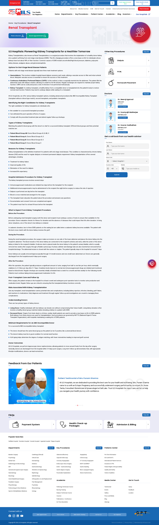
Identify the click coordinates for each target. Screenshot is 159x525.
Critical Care (35, 457)
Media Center (83, 9)
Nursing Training (61, 490)
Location (131, 493)
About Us (73, 9)
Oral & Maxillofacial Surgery (16, 479)
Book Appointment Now (125, 3)
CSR (91, 9)
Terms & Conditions (117, 522)
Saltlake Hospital (13, 441)
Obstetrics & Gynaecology (39, 470)
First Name (109, 142)
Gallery (106, 493)
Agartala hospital (45, 441)
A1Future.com (146, 522)
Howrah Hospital (34, 441)
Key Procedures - (21, 23)
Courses (59, 496)
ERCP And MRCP (85, 463)
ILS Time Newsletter (62, 502)
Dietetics (34, 463)
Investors (127, 14)
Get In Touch (99, 9)
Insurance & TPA (109, 463)
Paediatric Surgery (14, 482)
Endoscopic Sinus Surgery (64, 463)
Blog (119, 14)
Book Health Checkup (79, 514)
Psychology (12, 457)
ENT (10, 466)
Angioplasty (83, 454)
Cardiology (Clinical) (37, 454)
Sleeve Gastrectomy (85, 473)
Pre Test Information (110, 454)
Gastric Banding (84, 466)
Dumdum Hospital (24, 441)
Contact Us (98, 514)
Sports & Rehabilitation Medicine (18, 491)
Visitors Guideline (109, 473)
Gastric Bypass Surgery (63, 470)
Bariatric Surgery (13, 454)
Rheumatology (36, 488)
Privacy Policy (128, 522)
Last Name (109, 150)
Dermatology (35, 460)
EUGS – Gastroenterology (64, 466)
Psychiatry (35, 485)
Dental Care (12, 460)
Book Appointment (37, 36)
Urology (34, 491)
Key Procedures (82, 14)
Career (108, 9)
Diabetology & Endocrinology (17, 463)
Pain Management (37, 482)
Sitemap (107, 502)
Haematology (12, 473)
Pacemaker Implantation (63, 473)
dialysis (37, 154)
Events (106, 490)
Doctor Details (122, 106)
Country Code (110, 165)
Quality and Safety (110, 470)
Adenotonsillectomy (62, 454)
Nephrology (35, 473)
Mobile (123, 165)
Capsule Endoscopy (62, 457)
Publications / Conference (64, 499)
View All (147, 52)
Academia (111, 14)
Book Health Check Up (142, 3)
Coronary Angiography (63, 460)
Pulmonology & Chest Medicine (17, 488)
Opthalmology (36, 476)
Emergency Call (15, 3)
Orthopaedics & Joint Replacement (42, 479)
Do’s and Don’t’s (109, 457)
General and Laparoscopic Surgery (18, 470)
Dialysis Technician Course (64, 493)
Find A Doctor (144, 9)
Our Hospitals (141, 14)
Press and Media (109, 496)
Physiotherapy (13, 485)
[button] (75, 405)
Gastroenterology (37, 466)
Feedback (131, 490)
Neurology (11, 476)
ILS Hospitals (15, 96)
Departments (67, 14)
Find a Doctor (17, 36)
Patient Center (97, 14)
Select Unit (109, 157)
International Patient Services (124, 9)
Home (57, 14)
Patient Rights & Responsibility (113, 466)
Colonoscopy (83, 457)
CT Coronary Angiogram (86, 460)
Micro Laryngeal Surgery (87, 470)
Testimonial (108, 487)
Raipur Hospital (55, 441)
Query (130, 487)
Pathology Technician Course (65, 487)
